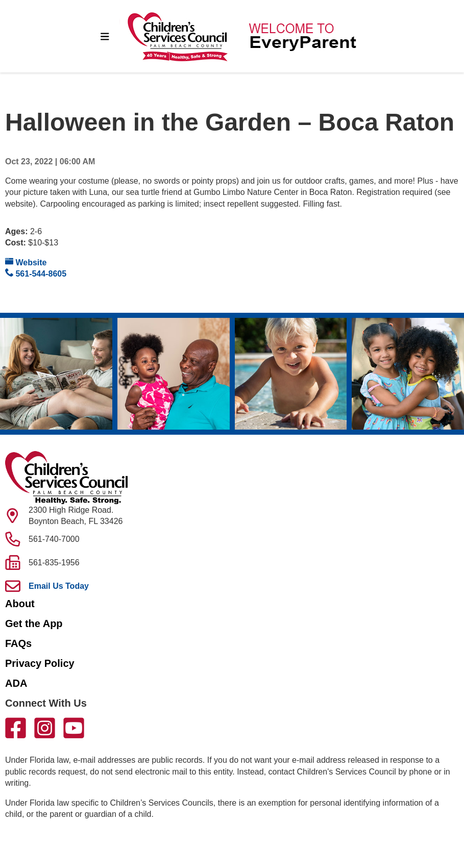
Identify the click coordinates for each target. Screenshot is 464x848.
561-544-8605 (35, 273)
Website (26, 262)
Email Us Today (59, 586)
